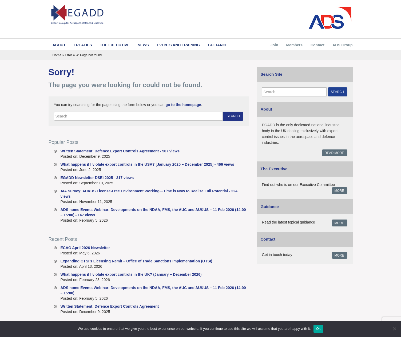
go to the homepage (183, 105)
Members (294, 45)
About (59, 45)
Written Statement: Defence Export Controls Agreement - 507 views (120, 151)
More (339, 191)
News (143, 45)
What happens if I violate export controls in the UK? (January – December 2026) (131, 274)
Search (233, 116)
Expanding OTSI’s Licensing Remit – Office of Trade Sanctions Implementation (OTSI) (136, 261)
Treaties (83, 45)
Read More (334, 153)
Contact (317, 45)
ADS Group (342, 45)
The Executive (114, 45)
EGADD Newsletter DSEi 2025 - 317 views (97, 178)
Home (57, 55)
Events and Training (178, 45)
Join (274, 45)
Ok (318, 329)
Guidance (218, 45)
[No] (394, 328)
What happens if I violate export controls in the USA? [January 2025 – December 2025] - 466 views (147, 164)
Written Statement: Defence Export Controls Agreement (110, 306)
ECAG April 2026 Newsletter (85, 248)
